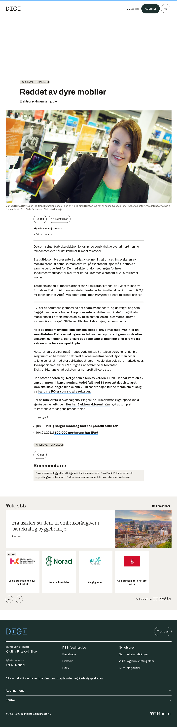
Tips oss (163, 631)
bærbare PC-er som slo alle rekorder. (64, 391)
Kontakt (89, 700)
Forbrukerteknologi (35, 82)
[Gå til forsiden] (13, 8)
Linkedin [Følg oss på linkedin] (67, 661)
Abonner (150, 8)
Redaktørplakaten (90, 678)
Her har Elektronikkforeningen (88, 404)
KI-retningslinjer (129, 668)
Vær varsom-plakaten (58, 678)
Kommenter (59, 219)
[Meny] (165, 8)
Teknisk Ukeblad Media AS (36, 714)
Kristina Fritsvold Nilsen (22, 651)
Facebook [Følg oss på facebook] (69, 654)
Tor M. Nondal (15, 665)
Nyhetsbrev (127, 647)
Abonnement (89, 690)
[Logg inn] (133, 8)
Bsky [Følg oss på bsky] (65, 668)
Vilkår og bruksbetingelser (136, 661)
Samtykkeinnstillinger (133, 654)
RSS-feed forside (74, 647)
